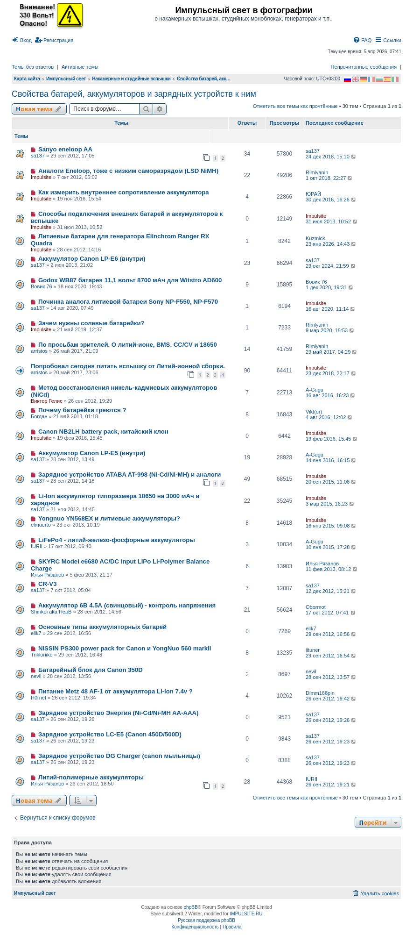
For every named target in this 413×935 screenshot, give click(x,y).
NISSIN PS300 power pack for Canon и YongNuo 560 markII (124, 648)
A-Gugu (314, 390)
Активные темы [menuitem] (80, 67)
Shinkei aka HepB (51, 611)
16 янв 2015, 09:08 (331, 525)
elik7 (36, 633)
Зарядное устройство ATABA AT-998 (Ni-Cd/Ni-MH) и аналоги (129, 474)
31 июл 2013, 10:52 (332, 221)
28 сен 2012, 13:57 (331, 677)
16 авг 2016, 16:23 (331, 395)
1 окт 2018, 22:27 (329, 178)
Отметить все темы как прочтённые (295, 106)
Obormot (316, 607)
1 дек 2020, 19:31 (330, 287)
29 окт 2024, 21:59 (331, 266)
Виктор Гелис (47, 401)
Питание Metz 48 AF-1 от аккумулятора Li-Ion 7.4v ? (115, 691)
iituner (313, 650)
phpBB (191, 907)
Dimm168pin (320, 693)
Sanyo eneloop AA (65, 149)
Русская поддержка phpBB (206, 920)
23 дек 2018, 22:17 (331, 373)
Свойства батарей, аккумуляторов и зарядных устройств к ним (134, 94)
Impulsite (41, 177)
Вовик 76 (41, 286)
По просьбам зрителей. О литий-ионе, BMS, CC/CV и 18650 (127, 344)
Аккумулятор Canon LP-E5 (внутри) (91, 453)
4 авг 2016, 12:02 (329, 417)
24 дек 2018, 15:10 (331, 156)
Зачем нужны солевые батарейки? (91, 323)
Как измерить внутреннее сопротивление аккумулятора (123, 192)
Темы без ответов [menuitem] (33, 67)
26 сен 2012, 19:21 (331, 784)
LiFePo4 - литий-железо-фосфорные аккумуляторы (116, 539)
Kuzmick (315, 238)
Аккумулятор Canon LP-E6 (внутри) (91, 258)
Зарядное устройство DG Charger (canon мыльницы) (119, 755)
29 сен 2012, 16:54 (331, 655)
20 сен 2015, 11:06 (331, 482)
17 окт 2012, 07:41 (331, 612)
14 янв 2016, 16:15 (331, 460)
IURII (36, 546)
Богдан (39, 416)
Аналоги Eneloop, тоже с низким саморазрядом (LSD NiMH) (128, 170)
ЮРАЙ (313, 194)
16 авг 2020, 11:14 (331, 309)
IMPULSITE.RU (246, 913)
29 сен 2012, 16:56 (331, 634)
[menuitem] (22, 40)
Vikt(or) (314, 411)
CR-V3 (47, 583)
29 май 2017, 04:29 (332, 352)
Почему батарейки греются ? (82, 410)
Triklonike (42, 654)
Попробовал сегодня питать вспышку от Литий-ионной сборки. (128, 366)
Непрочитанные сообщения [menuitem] (364, 67)
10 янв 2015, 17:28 (331, 547)
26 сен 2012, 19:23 (331, 741)
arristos (39, 351)
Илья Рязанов (47, 575)
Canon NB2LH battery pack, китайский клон (103, 431)
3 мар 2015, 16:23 (330, 504)
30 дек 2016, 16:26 (331, 199)
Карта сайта (27, 78)
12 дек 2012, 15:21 (331, 591)
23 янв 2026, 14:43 (331, 244)
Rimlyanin (317, 172)
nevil (36, 676)
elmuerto (41, 525)
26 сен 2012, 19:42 (331, 698)
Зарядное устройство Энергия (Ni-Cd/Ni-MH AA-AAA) (118, 712)
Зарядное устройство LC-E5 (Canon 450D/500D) (110, 734)
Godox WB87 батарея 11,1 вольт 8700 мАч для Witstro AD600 (130, 280)
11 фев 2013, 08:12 (332, 569)
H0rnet (38, 697)
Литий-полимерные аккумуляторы (91, 777)
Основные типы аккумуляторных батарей (102, 626)
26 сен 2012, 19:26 (331, 720)
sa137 (38, 155)
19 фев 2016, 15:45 (332, 439)
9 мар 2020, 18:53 (330, 330)
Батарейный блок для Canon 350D (90, 669)
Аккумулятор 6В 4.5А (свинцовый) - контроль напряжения (127, 605)
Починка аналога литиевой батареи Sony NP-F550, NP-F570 (128, 301)
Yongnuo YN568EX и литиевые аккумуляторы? (109, 518)
